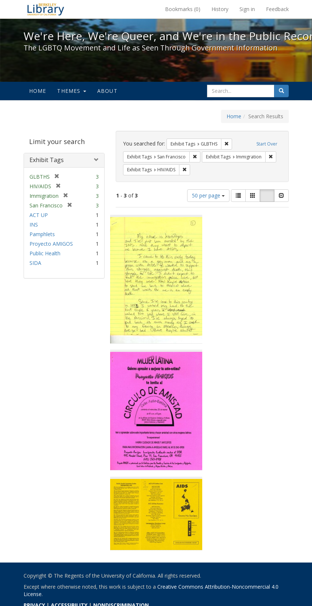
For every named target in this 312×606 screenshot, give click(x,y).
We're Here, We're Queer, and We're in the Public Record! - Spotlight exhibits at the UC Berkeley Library (45, 9)
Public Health (44, 253)
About (107, 90)
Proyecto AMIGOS (51, 243)
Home (37, 90)
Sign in (247, 9)
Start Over (266, 144)
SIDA (35, 262)
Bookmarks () (182, 9)
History (219, 9)
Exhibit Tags (46, 160)
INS (33, 224)
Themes (71, 90)
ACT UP (38, 214)
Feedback (277, 9)
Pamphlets (42, 234)
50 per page (208, 195)
